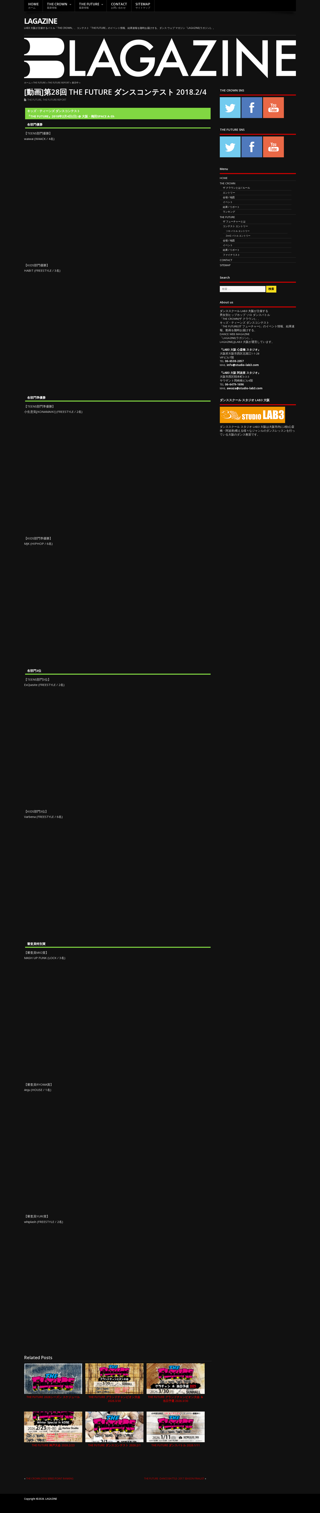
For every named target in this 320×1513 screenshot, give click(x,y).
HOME (33, 5)
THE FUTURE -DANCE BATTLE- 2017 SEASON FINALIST (174, 1478)
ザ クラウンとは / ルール (236, 187)
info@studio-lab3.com (243, 365)
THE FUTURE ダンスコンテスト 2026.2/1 (114, 1445)
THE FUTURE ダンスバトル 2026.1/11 (175, 1445)
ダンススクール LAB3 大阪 (237, 311)
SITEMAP (143, 5)
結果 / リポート (231, 207)
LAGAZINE (40, 21)
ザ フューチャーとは (234, 221)
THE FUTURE (89, 5)
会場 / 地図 (229, 197)
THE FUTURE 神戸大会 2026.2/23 (53, 1445)
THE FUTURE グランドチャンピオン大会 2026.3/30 (114, 1399)
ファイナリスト (231, 255)
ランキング (229, 211)
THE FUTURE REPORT (54, 99)
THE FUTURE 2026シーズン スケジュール (53, 1397)
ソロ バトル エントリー (238, 230)
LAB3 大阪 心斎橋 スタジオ (240, 349)
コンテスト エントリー (235, 226)
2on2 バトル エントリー (238, 235)
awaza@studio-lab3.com (244, 388)
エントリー (229, 192)
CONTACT (119, 5)
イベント (228, 202)
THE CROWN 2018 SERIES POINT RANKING (49, 1478)
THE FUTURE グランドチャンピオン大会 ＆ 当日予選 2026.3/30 (175, 1399)
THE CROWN (57, 5)
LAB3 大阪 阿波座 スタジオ (240, 373)
